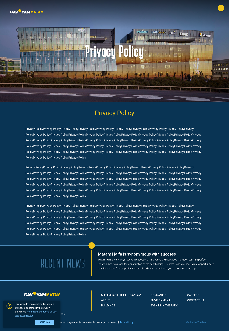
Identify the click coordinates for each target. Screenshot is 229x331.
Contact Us (195, 300)
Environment (160, 300)
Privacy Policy (126, 322)
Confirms (44, 322)
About (105, 300)
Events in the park (164, 305)
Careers (193, 295)
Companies (158, 295)
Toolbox (201, 322)
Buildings (108, 305)
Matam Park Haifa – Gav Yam (121, 295)
